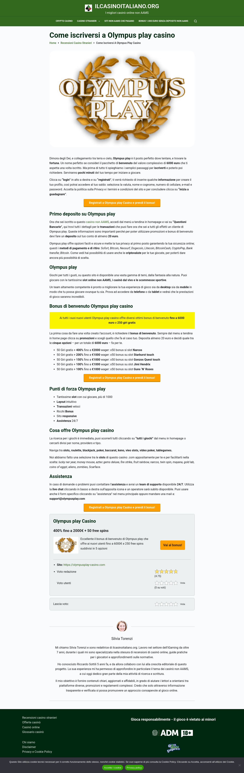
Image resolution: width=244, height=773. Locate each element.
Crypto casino (64, 21)
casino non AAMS (97, 223)
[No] (239, 765)
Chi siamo (28, 742)
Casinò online (31, 727)
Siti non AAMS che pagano (119, 21)
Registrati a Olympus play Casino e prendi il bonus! (122, 203)
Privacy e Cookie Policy (37, 751)
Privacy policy (134, 767)
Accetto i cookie (112, 767)
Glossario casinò (33, 732)
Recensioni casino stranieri (39, 717)
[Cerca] (195, 21)
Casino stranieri (89, 21)
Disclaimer (29, 747)
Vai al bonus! (172, 548)
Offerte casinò (31, 722)
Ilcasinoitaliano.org (127, 6)
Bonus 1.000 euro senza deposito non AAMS (163, 21)
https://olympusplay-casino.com (84, 567)
